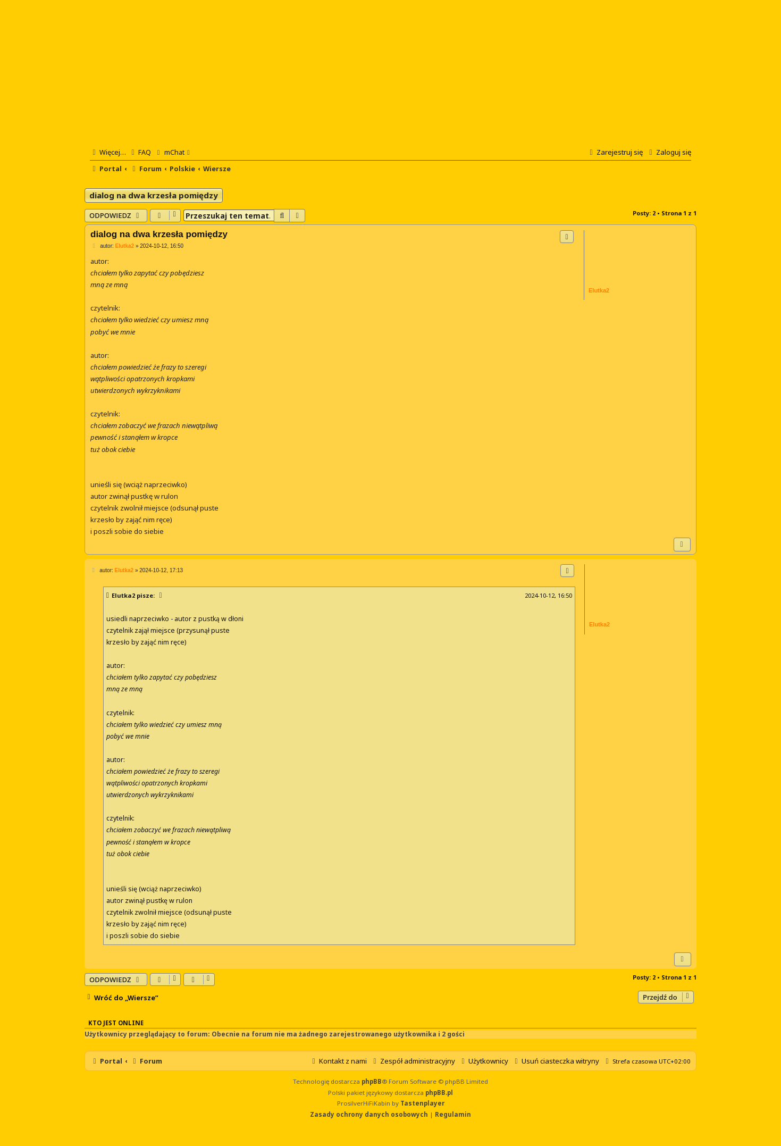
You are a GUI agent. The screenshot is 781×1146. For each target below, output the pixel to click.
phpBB (372, 1081)
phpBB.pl (439, 1093)
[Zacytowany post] (161, 595)
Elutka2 (123, 595)
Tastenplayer (422, 1103)
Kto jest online (116, 1023)
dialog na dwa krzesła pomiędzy (153, 195)
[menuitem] (140, 152)
